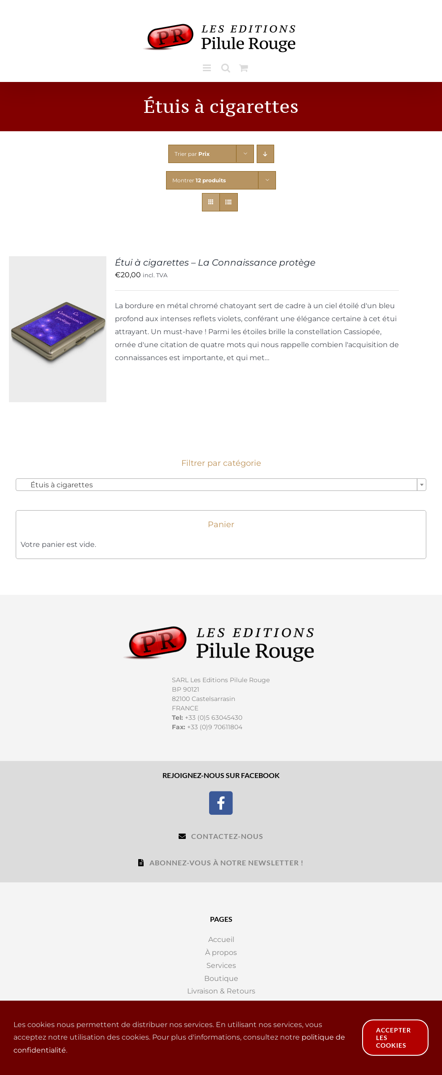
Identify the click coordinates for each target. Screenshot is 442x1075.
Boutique (221, 978)
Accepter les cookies (393, 1037)
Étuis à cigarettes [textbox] (56, 485)
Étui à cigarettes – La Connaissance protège (215, 262)
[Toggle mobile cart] (243, 68)
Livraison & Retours (221, 991)
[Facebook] (221, 802)
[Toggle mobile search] (225, 68)
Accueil (221, 939)
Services (221, 965)
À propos (221, 952)
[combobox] (221, 484)
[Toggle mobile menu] (207, 68)
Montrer (199, 180)
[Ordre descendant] (265, 154)
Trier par (192, 153)
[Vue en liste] (228, 202)
